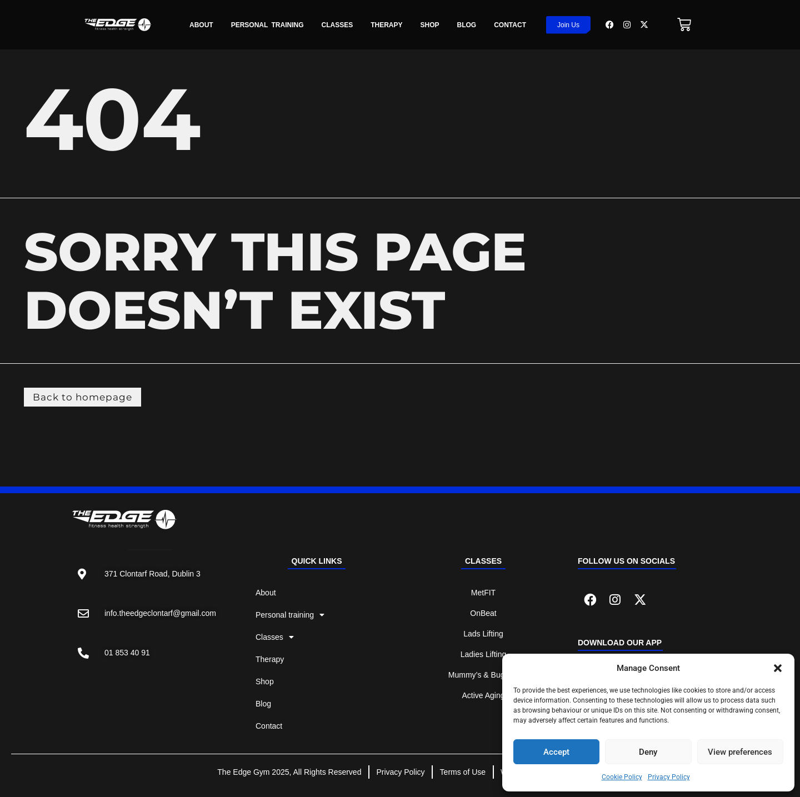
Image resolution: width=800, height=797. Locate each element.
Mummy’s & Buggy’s (483, 676)
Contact (510, 25)
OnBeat (483, 614)
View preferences (740, 752)
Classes (337, 25)
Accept (556, 752)
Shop (430, 25)
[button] (777, 668)
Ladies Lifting (484, 655)
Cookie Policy (622, 777)
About (201, 25)
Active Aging (483, 697)
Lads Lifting (483, 635)
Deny (648, 752)
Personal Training (267, 25)
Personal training (290, 616)
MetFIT (483, 594)
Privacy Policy (669, 777)
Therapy (386, 25)
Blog (467, 25)
